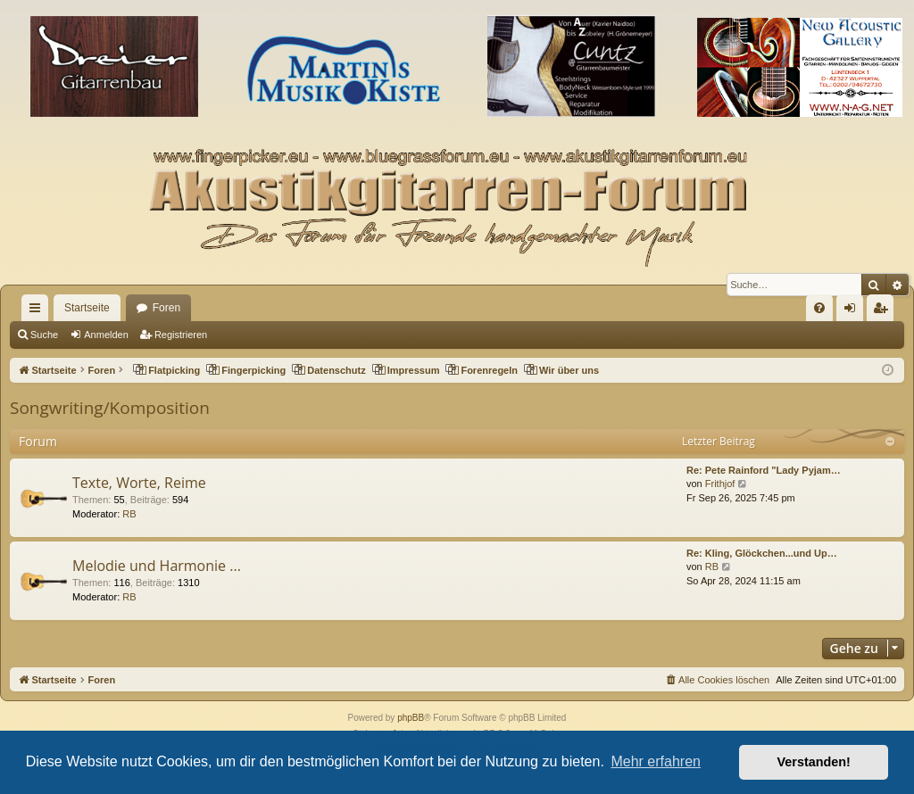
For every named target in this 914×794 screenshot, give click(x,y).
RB (129, 514)
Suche (44, 334)
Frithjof (720, 483)
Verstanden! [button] (814, 762)
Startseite (87, 308)
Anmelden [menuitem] (853, 311)
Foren (166, 308)
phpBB (410, 718)
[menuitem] (819, 307)
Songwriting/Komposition (110, 407)
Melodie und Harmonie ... (156, 565)
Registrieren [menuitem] (884, 311)
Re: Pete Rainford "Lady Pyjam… (763, 470)
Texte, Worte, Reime (139, 482)
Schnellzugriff (38, 311)
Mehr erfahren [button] (656, 761)
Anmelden (106, 334)
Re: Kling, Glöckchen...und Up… (761, 553)
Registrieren (180, 334)
